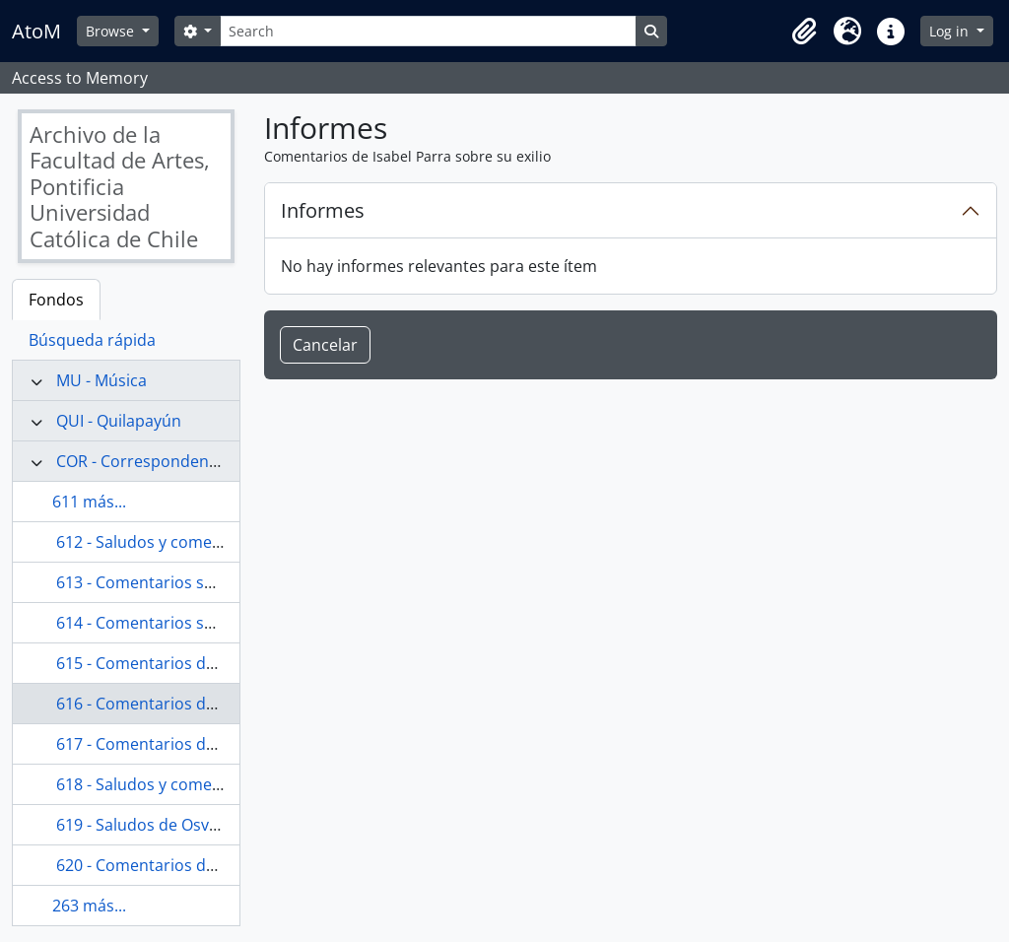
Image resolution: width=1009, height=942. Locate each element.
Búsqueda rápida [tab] (92, 340)
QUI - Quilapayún (118, 421)
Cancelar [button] (325, 345)
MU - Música (101, 380)
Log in (951, 31)
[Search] (428, 31)
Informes (323, 210)
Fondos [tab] (56, 299)
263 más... (89, 905)
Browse (112, 31)
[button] (804, 31)
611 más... (89, 501)
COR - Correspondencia (143, 461)
